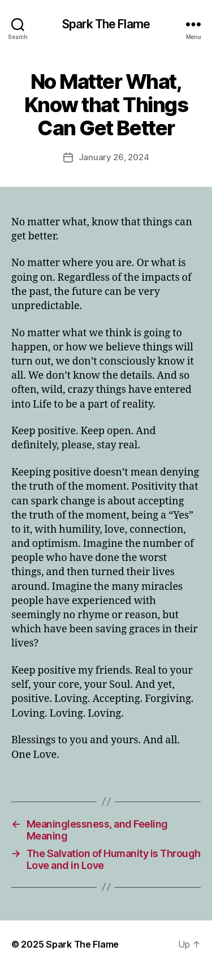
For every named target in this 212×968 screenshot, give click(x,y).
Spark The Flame (106, 24)
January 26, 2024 (114, 157)
